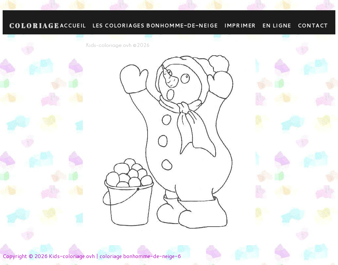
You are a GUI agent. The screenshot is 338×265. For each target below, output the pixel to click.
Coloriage (34, 25)
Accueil (73, 25)
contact (313, 25)
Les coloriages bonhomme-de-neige (155, 25)
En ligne (276, 25)
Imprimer (240, 25)
